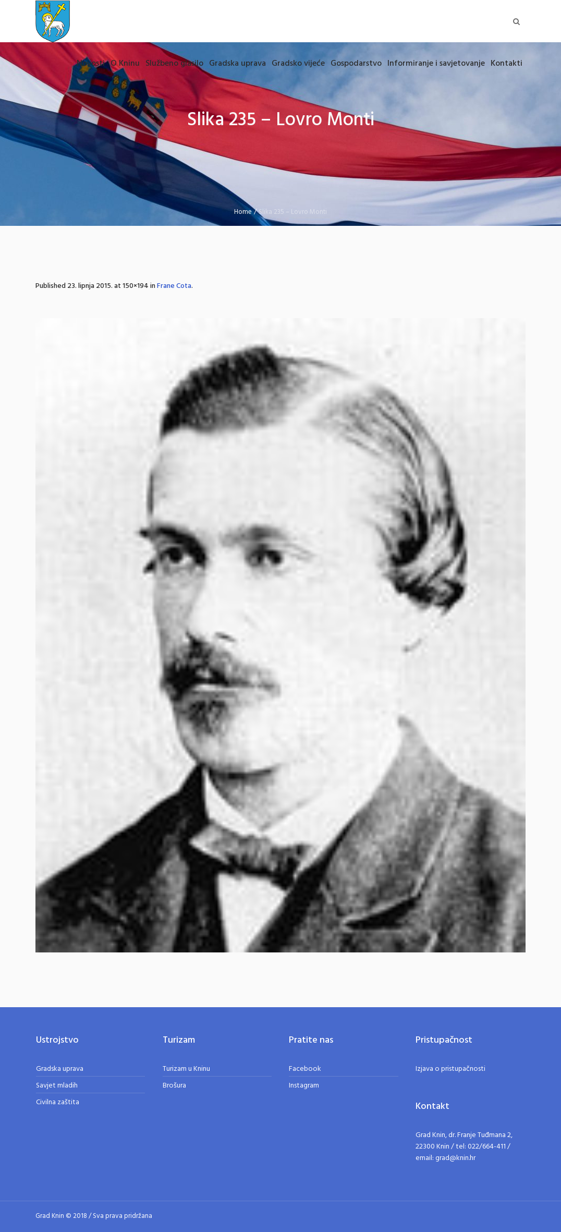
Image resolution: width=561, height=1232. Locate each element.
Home (243, 212)
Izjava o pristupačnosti (450, 1069)
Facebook (305, 1069)
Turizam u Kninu (186, 1069)
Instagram (304, 1086)
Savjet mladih (57, 1086)
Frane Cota (174, 286)
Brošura (174, 1086)
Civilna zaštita (57, 1102)
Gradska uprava (59, 1069)
